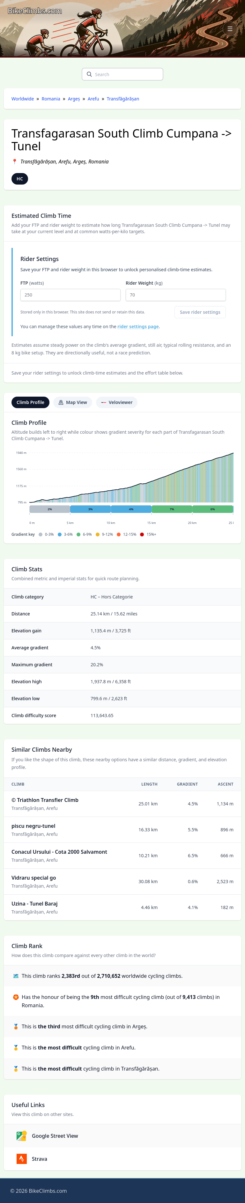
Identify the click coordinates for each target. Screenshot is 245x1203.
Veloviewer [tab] (116, 402)
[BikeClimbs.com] (35, 10)
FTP (70, 290)
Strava (32, 1159)
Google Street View (47, 1136)
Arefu (93, 99)
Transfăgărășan (123, 99)
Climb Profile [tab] (30, 402)
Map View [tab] (72, 402)
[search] (89, 74)
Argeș (74, 99)
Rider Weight (176, 290)
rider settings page (138, 326)
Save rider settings (200, 312)
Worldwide (22, 99)
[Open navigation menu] (230, 28)
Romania (51, 99)
